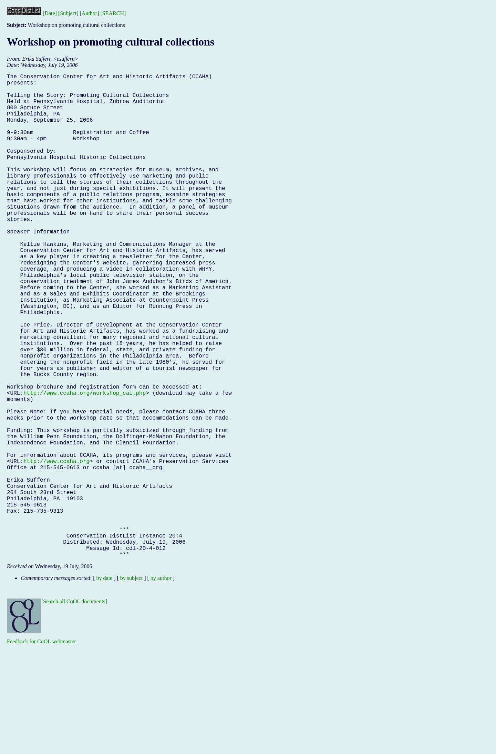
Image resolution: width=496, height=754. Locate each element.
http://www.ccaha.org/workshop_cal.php (84, 464)
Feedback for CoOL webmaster (41, 749)
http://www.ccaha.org (56, 548)
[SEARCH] (113, 13)
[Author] (89, 13)
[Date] (50, 13)
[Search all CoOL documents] (74, 709)
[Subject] (68, 13)
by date (104, 685)
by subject (131, 685)
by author (161, 685)
